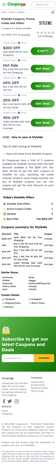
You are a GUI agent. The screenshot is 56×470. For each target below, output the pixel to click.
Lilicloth (33, 289)
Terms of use (37, 391)
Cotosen (33, 286)
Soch (4, 289)
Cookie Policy (38, 382)
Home (3, 12)
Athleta (6, 280)
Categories (7, 414)
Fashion (12, 12)
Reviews (7, 307)
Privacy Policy (38, 385)
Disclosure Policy (39, 388)
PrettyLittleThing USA (39, 283)
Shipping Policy (11, 303)
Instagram (35, 299)
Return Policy (37, 303)
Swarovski (7, 283)
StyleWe (25, 34)
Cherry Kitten (9, 286)
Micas (31, 277)
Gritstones (7, 277)
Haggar (32, 280)
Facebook (8, 299)
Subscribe (44, 358)
